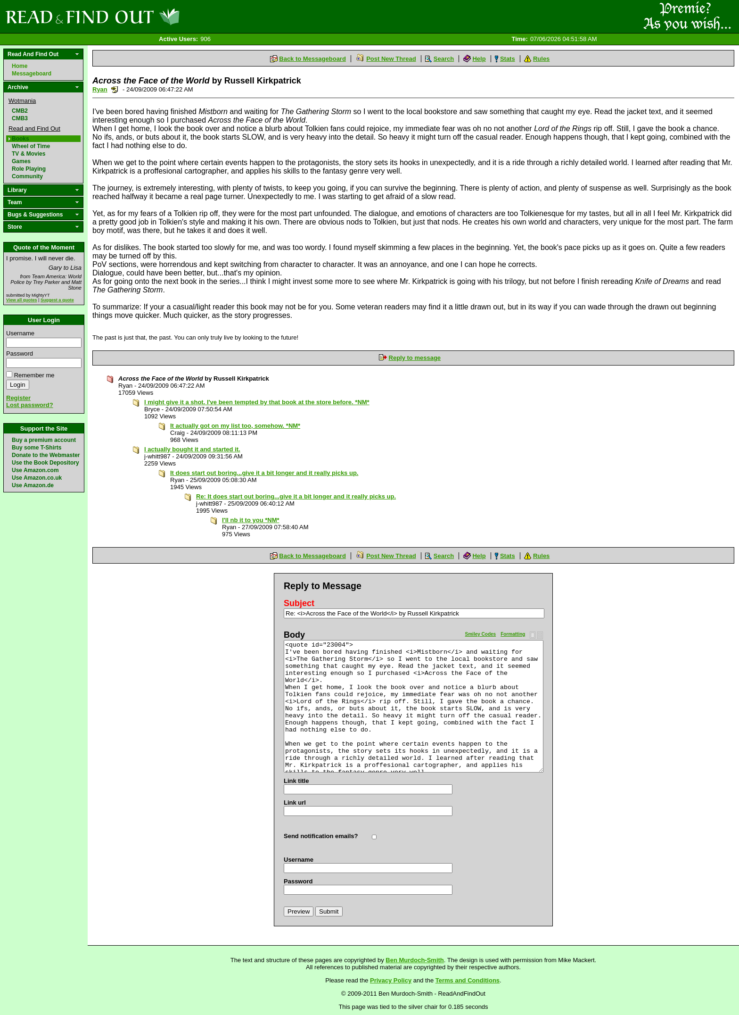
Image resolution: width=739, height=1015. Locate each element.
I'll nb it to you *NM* (250, 520)
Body (294, 635)
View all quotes (21, 300)
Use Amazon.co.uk (37, 477)
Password (19, 353)
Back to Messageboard (312, 58)
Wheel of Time (31, 146)
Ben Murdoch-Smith (415, 960)
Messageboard (31, 73)
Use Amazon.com (35, 470)
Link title (296, 780)
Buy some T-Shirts (36, 447)
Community (27, 176)
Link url (295, 802)
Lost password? (29, 404)
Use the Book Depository (45, 462)
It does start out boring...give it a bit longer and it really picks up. (264, 472)
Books (20, 138)
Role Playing (29, 169)
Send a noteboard (114, 89)
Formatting (513, 634)
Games (21, 161)
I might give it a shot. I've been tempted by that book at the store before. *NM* (257, 402)
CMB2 (20, 111)
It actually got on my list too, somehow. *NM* (235, 425)
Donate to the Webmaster (46, 455)
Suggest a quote (57, 300)
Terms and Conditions (467, 980)
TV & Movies (28, 153)
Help (478, 58)
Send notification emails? (321, 836)
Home (19, 66)
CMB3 (20, 118)
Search (444, 58)
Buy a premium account (44, 440)
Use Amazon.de (33, 485)
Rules (541, 58)
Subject (299, 603)
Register (18, 397)
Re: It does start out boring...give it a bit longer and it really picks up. (296, 496)
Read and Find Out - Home (141, 16)
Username (20, 333)
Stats (507, 58)
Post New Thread (391, 58)
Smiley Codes (480, 634)
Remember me (34, 375)
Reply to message (415, 357)
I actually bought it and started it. (192, 449)
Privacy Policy (390, 980)
